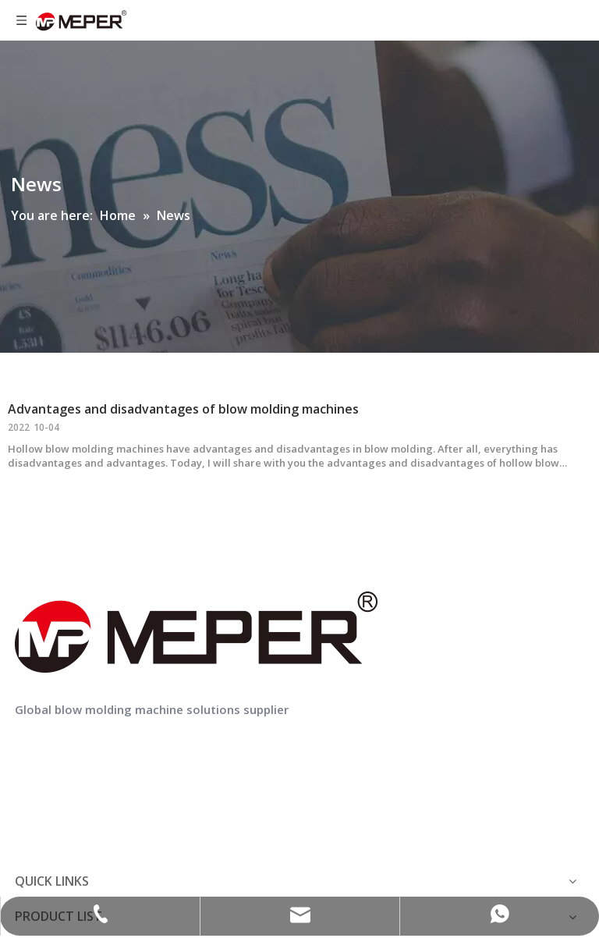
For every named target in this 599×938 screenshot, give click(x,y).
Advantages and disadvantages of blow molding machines (183, 408)
